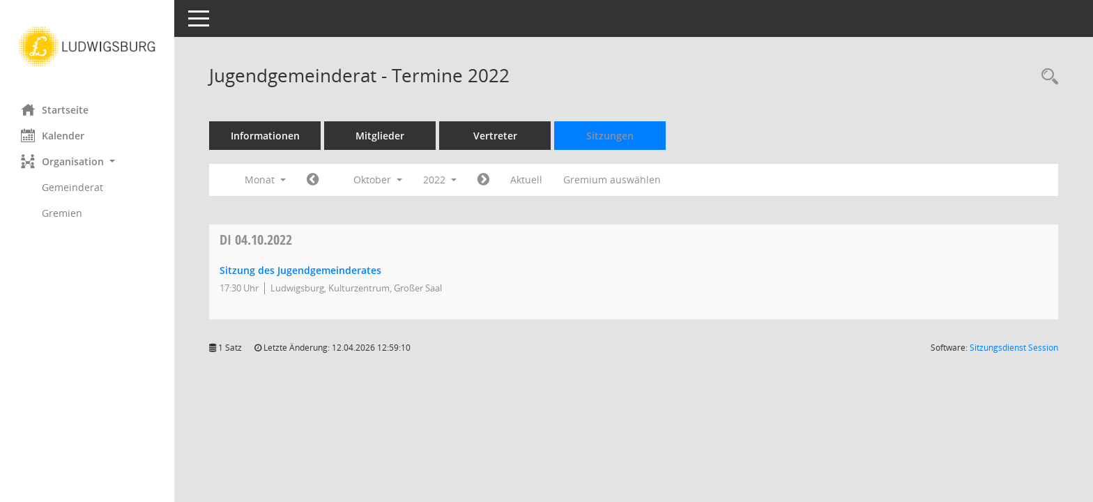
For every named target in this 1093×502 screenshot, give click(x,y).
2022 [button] (440, 179)
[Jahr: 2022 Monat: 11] (483, 179)
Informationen (265, 135)
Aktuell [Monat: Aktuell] (526, 179)
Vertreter (495, 135)
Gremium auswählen (612, 179)
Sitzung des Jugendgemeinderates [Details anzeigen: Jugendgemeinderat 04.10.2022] (300, 270)
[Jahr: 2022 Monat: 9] (312, 179)
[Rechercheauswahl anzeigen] (1046, 77)
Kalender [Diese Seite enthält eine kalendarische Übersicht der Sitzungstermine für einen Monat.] (52, 135)
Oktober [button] (377, 179)
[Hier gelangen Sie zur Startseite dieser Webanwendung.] (87, 46)
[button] (87, 161)
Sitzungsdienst (1014, 347)
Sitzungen (610, 135)
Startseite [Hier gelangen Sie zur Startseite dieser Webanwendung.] (55, 109)
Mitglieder (380, 135)
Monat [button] (265, 179)
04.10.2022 (256, 239)
